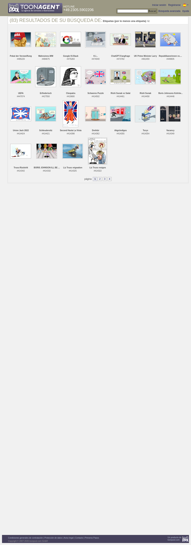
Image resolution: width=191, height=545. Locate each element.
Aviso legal (68, 538)
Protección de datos (53, 538)
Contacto (79, 538)
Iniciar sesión (159, 5)
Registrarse (174, 5)
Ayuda (185, 11)
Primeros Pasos (92, 538)
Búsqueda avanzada (169, 11)
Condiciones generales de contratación (25, 538)
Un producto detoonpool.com (174, 538)
